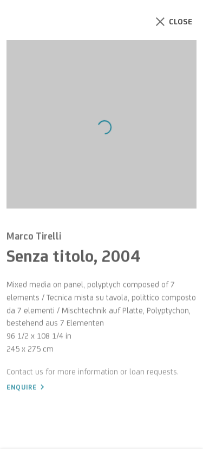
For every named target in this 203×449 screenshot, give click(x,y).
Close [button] (186, 21)
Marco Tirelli (33, 239)
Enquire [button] (21, 390)
